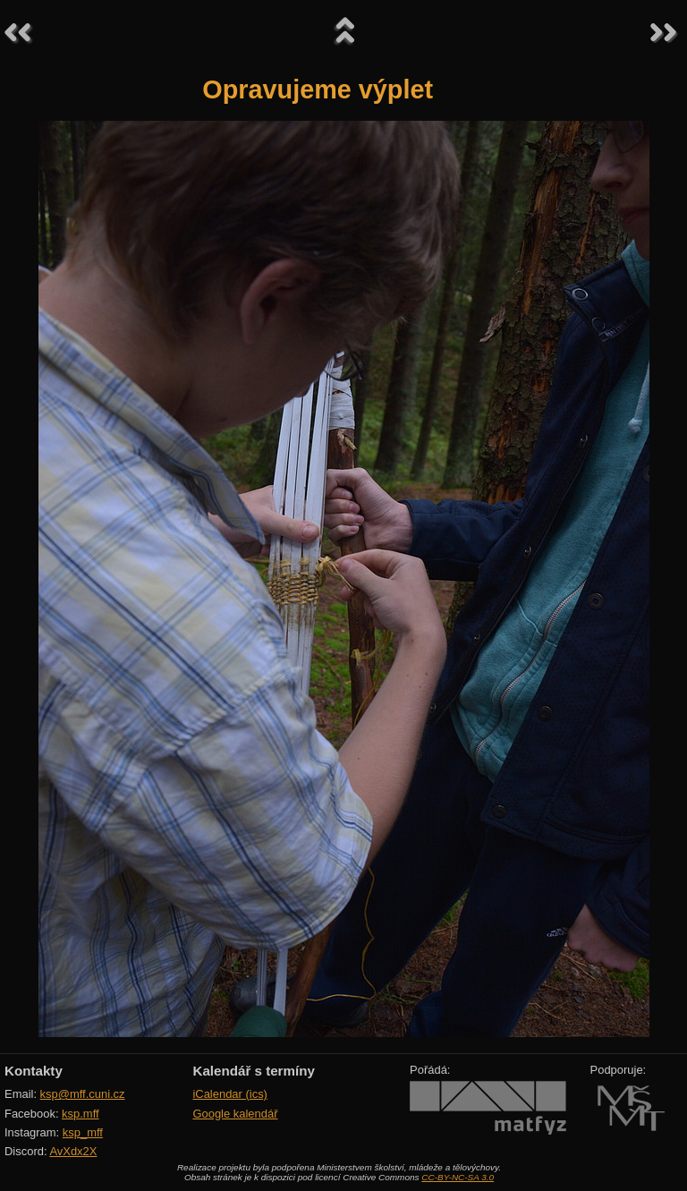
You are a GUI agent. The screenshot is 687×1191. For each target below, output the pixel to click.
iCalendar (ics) (229, 1094)
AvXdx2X (73, 1151)
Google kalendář (234, 1113)
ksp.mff (80, 1113)
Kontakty (33, 1070)
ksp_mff (83, 1132)
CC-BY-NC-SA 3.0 (457, 1177)
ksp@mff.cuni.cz (82, 1094)
